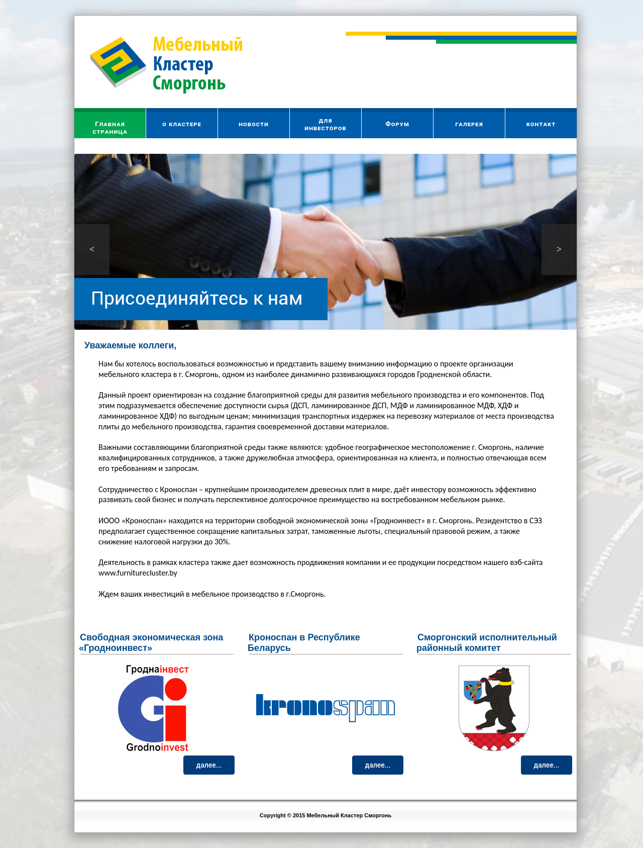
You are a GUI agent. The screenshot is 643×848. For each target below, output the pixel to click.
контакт (541, 124)
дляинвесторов (325, 124)
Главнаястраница (110, 127)
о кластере (181, 124)
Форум (397, 124)
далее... (209, 765)
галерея (469, 124)
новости (254, 124)
